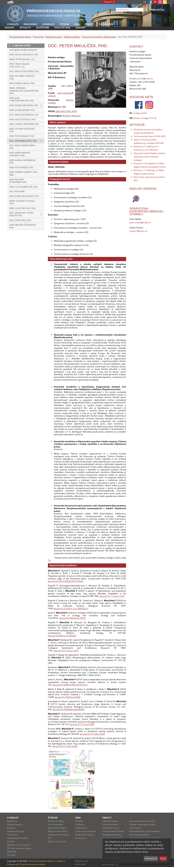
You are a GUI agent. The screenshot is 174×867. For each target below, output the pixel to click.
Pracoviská (30, 24)
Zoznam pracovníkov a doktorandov (99, 36)
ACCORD (11, 855)
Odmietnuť (151, 858)
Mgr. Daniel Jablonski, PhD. (24, 105)
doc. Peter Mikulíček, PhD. (23, 140)
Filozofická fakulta (110, 827)
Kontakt (80, 27)
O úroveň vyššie (21, 45)
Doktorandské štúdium (58, 834)
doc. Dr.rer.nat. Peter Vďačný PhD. (21, 214)
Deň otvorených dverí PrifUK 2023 (150, 136)
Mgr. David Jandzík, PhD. (22, 110)
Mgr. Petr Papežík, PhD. (21, 167)
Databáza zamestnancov (23, 50)
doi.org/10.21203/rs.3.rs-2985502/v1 (71, 608)
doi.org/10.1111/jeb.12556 (92, 734)
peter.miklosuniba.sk (140, 222)
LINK (50, 662)
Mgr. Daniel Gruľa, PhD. (22, 83)
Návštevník (42, 27)
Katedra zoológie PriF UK (144, 118)
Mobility (89, 24)
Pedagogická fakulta (111, 834)
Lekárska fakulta (110, 821)
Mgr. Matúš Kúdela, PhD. (22, 119)
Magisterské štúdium (58, 831)
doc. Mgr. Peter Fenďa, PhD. (24, 71)
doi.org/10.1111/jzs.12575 (66, 650)
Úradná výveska (14, 824)
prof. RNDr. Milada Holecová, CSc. (19, 65)
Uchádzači (48, 24)
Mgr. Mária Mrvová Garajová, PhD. (19, 154)
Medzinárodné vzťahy (17, 838)
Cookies (59, 861)
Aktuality (25, 27)
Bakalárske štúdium (57, 827)
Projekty (79, 821)
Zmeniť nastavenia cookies (32, 864)
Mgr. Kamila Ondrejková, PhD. (22, 161)
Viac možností (113, 857)
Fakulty (106, 817)
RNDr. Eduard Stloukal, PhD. (22, 202)
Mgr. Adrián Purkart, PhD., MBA (23, 173)
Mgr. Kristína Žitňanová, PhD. (22, 226)
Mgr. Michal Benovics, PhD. (24, 54)
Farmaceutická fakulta (112, 838)
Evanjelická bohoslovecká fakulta (144, 838)
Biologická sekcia (54, 36)
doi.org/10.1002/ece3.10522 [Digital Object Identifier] (72, 618)
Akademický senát (15, 831)
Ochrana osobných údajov (19, 848)
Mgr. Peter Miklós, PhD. (21, 136)
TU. (49, 560)
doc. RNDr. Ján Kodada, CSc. (24, 114)
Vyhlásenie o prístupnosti (19, 844)
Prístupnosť (12, 864)
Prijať (163, 858)
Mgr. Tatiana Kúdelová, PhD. (22, 130)
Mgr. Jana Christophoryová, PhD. (21, 99)
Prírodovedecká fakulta (20, 36)
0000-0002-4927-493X (66, 111)
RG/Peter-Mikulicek (72, 115)
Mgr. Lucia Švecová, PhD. (22, 208)
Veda (77, 24)
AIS (49, 838)
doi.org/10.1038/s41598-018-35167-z (70, 684)
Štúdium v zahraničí (57, 841)
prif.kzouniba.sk (144, 78)
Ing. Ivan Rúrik (17, 191)
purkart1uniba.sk (138, 231)
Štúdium (64, 24)
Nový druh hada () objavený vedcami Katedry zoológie (149, 156)
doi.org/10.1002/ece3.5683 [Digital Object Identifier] (67, 697)
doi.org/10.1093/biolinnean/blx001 (69, 709)
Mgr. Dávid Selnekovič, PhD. (24, 196)
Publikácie (80, 824)
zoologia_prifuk (140, 113)
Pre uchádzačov (55, 824)
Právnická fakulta (110, 824)
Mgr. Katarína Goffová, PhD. (22, 77)
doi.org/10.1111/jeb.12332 (65, 746)
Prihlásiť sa (157, 10)
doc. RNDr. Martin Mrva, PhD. (22, 147)
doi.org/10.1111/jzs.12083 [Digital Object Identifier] (81, 724)
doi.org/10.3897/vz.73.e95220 (62, 635)
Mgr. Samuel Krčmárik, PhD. (24, 124)
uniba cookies (157, 851)
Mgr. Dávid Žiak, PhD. (20, 220)
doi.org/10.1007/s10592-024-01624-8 (65, 581)
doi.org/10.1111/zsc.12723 (111, 596)
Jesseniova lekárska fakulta (142, 821)
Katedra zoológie (72, 36)
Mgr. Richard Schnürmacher (17, 181)
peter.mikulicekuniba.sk (60, 94)
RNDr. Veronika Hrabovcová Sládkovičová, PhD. (24, 91)
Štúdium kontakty (56, 821)
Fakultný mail (62, 27)
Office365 (11, 851)
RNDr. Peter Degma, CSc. (22, 59)
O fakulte (13, 24)
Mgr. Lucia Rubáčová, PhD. (23, 186)
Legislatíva (12, 821)
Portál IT (108, 2)
